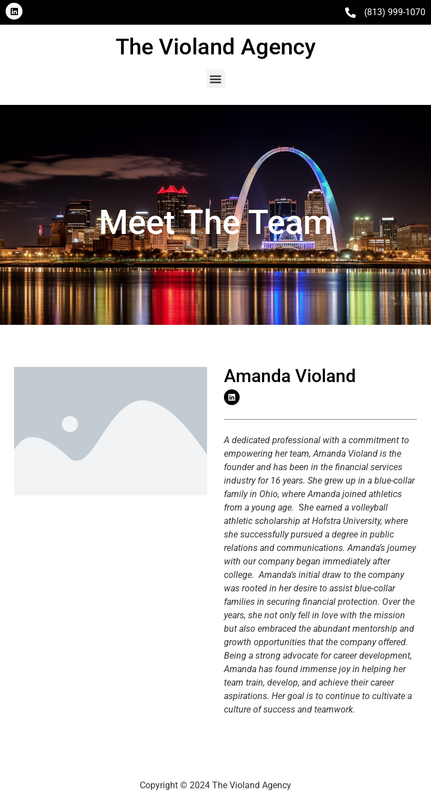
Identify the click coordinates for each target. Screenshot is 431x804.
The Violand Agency (216, 47)
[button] (216, 79)
